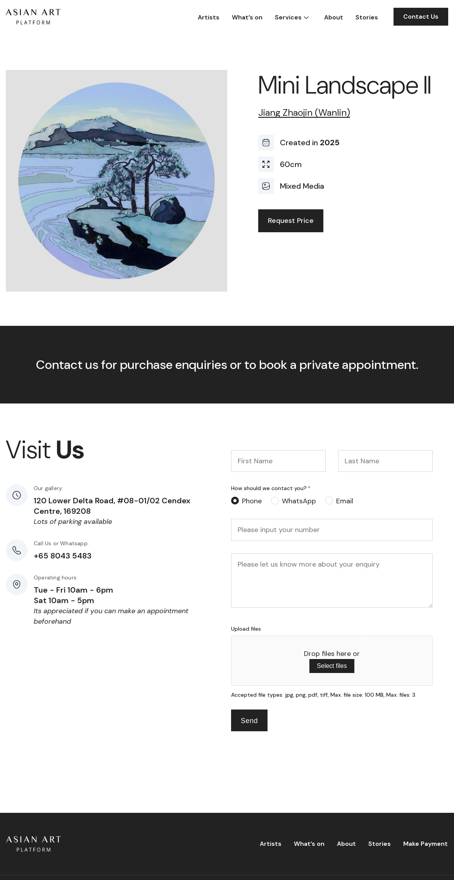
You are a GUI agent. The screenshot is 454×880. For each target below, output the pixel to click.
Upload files (246, 628)
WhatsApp (299, 501)
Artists (208, 17)
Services (288, 17)
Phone (252, 501)
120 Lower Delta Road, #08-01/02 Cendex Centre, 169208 (112, 506)
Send (249, 721)
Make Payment (425, 844)
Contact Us (420, 16)
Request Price (291, 220)
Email (344, 501)
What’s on (247, 17)
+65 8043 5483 (62, 556)
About (333, 17)
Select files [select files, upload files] (332, 666)
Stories (367, 17)
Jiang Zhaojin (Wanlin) (304, 112)
